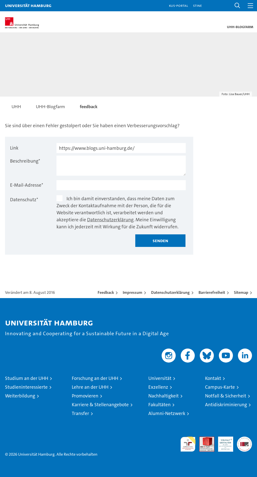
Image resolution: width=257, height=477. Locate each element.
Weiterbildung (20, 396)
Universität (159, 378)
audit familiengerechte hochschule (188, 444)
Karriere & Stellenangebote (100, 404)
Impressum (132, 292)
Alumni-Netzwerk (166, 413)
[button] (237, 5)
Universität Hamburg (28, 5)
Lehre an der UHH (90, 387)
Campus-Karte (220, 387)
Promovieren (85, 396)
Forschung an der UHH (95, 378)
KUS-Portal (178, 5)
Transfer (80, 413)
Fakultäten (159, 404)
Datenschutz (24, 199)
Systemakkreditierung (244, 439)
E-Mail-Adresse (26, 185)
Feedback (106, 292)
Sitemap (241, 292)
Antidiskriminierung (226, 404)
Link (14, 148)
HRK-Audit (223, 442)
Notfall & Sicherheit (225, 396)
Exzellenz (158, 387)
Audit (204, 439)
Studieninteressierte (26, 387)
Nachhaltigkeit (163, 396)
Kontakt (213, 378)
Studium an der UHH (26, 378)
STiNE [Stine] (197, 5)
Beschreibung (25, 161)
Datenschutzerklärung (110, 220)
